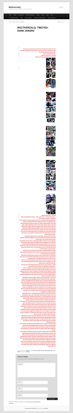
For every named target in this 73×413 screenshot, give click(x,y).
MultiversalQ (15, 7)
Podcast (27, 350)
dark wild (42, 350)
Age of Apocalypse (28, 17)
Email (20, 389)
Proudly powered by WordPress (31, 408)
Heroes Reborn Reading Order (39, 17)
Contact (14, 14)
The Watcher (22, 21)
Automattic (46, 408)
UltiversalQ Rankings (52, 17)
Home (10, 14)
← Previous (59, 21)
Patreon (38, 14)
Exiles (21, 17)
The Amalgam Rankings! (13, 17)
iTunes (43, 14)
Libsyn (47, 14)
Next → (63, 21)
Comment (20, 364)
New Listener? (21, 14)
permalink (28, 351)
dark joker (38, 350)
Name (20, 382)
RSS (51, 14)
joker (52, 350)
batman (35, 350)
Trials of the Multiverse (30, 14)
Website (19, 395)
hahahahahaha (47, 350)
